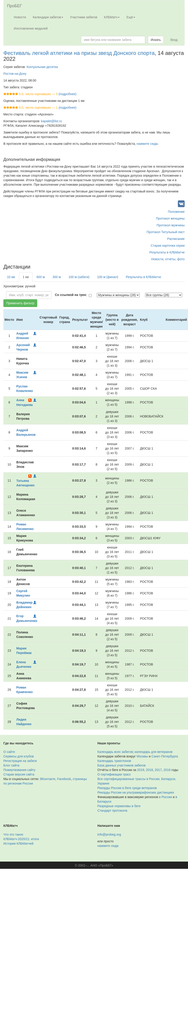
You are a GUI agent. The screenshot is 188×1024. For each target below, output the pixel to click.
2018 (149, 770)
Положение (176, 211)
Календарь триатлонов (114, 761)
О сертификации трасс (114, 774)
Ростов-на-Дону (14, 73)
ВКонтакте (47, 779)
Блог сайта (11, 765)
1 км (26, 277)
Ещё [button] (130, 17)
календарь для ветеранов (153, 752)
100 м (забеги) (78, 277)
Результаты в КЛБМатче (167, 252)
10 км (11, 277)
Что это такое (13, 834)
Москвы (142, 756)
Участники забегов (83, 17)
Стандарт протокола (112, 810)
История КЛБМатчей (18, 843)
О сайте (9, 752)
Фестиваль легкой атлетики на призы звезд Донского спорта (79, 53)
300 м (57, 277)
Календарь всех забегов (115, 752)
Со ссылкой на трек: (71, 295)
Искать (156, 40)
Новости (20, 17)
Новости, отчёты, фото (168, 259)
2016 (166, 770)
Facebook (64, 779)
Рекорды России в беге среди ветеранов (127, 788)
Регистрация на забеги (20, 761)
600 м (41, 277)
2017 (158, 770)
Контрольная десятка (42, 67)
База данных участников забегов (121, 765)
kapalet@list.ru (51, 121)
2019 (140, 770)
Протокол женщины (170, 218)
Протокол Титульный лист (165, 232)
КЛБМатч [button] (112, 17)
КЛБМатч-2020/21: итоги (21, 839)
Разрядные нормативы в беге (119, 806)
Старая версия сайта (18, 774)
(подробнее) (67, 94)
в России (165, 797)
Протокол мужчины (171, 225)
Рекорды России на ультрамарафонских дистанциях (135, 792)
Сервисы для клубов (18, 756)
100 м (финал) (107, 277)
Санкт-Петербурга (164, 756)
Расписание (176, 239)
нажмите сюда (147, 143)
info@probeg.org (109, 834)
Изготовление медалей (31, 28)
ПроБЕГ (14, 6)
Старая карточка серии (168, 245)
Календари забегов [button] (48, 17)
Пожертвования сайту (19, 770)
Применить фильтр (20, 303)
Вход (174, 40)
